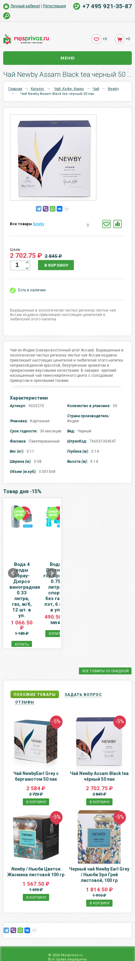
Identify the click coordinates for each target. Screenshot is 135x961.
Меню (68, 58)
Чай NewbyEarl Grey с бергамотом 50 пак (36, 742)
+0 (105, 39)
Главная (15, 89)
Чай (96, 89)
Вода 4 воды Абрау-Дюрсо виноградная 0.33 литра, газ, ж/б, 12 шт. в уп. (36, 572)
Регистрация (54, 6)
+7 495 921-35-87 (107, 6)
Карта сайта (67, 959)
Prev (13, 556)
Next (109, 556)
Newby (113, 89)
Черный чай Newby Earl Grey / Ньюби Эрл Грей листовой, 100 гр (99, 841)
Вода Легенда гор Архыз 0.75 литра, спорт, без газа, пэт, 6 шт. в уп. (99, 572)
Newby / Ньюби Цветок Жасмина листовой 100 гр (35, 838)
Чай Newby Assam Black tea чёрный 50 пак (99, 742)
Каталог (37, 89)
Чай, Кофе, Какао (69, 89)
